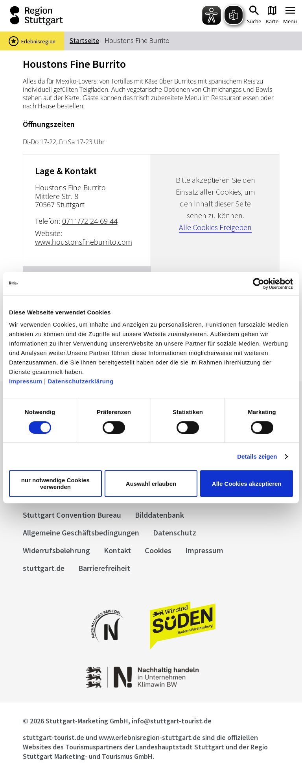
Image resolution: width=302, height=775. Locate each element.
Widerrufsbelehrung (56, 550)
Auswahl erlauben (151, 483)
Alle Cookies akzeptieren (247, 483)
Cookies (158, 550)
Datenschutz (174, 532)
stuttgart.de (43, 568)
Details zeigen (257, 456)
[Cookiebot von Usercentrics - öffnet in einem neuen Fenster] (258, 284)
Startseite (84, 40)
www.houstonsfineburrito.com (83, 242)
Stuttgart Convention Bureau (72, 515)
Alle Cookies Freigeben (215, 227)
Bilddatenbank (159, 515)
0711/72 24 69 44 (90, 221)
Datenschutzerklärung (81, 381)
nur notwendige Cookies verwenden (55, 483)
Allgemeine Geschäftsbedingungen (81, 532)
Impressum (25, 381)
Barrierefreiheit (104, 568)
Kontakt (117, 550)
